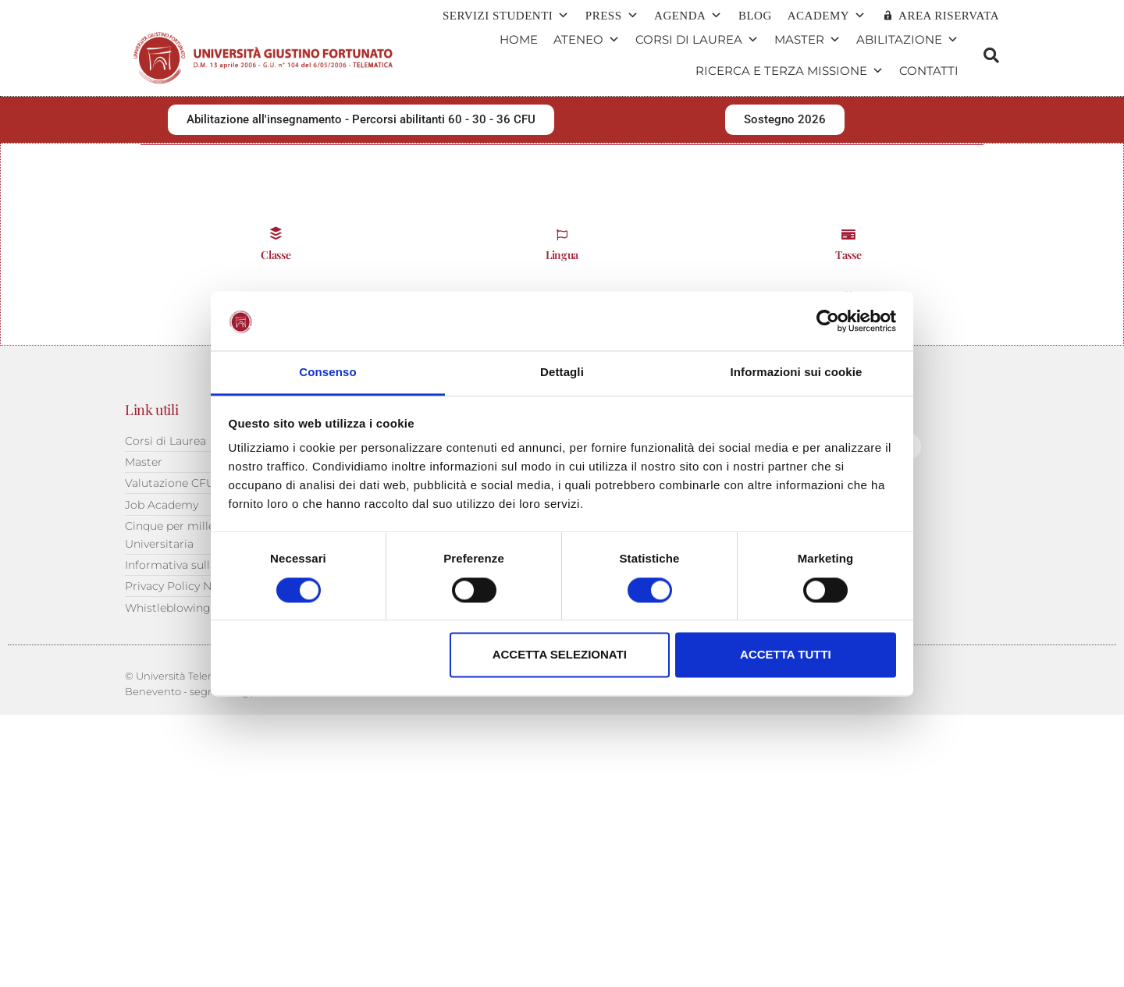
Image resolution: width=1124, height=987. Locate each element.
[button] (991, 55)
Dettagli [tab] (562, 372)
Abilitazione (907, 39)
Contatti (929, 70)
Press (611, 15)
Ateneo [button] (586, 39)
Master (807, 39)
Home (519, 39)
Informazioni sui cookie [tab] (797, 372)
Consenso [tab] (327, 372)
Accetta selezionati (560, 655)
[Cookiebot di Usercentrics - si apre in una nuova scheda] (827, 320)
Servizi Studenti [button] (506, 15)
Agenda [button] (688, 15)
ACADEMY (827, 15)
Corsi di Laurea (697, 39)
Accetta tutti (785, 655)
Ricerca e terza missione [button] (789, 71)
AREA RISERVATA (948, 15)
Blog (755, 15)
